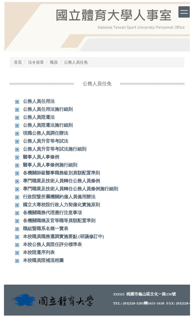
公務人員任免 (76, 62)
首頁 (18, 62)
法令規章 (36, 62)
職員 (54, 62)
